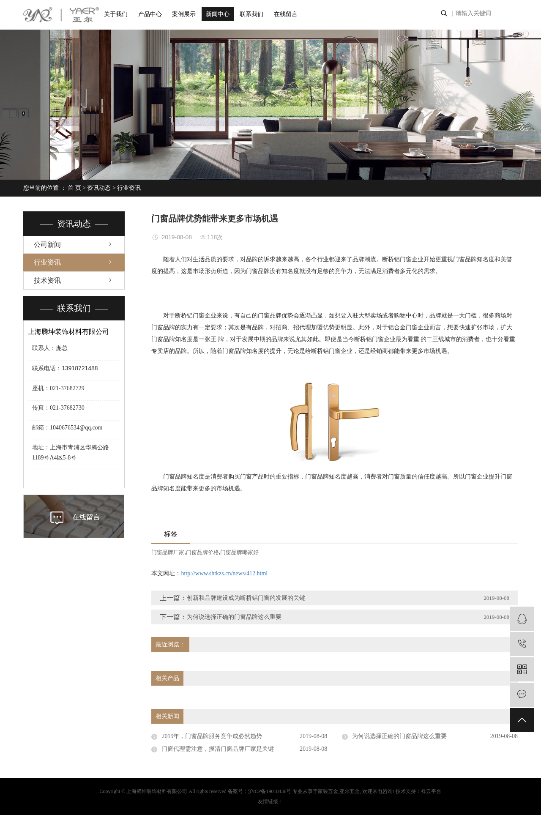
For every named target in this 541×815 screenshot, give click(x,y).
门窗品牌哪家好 (239, 552)
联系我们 (251, 14)
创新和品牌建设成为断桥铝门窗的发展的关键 (246, 598)
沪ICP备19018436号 (270, 791)
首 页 (74, 188)
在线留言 (286, 14)
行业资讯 (129, 188)
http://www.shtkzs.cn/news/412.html (224, 573)
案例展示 (184, 14)
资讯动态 (99, 188)
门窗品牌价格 (202, 552)
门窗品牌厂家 (167, 552)
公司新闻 (47, 244)
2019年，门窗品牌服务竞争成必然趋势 (211, 736)
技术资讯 (47, 280)
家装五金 (328, 791)
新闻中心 (218, 14)
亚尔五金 (349, 791)
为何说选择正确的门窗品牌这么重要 (234, 617)
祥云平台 (431, 791)
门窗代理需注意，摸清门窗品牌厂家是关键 (217, 749)
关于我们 (116, 14)
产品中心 (150, 14)
